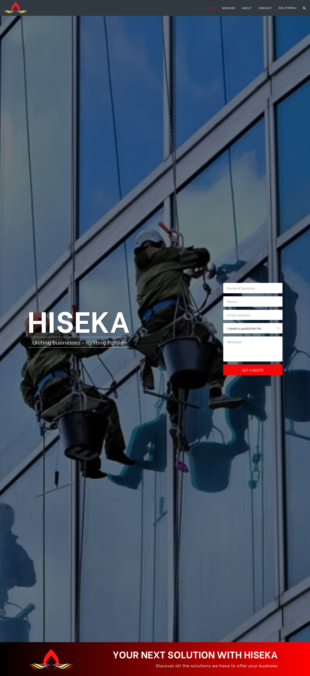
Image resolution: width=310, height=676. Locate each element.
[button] (288, 8)
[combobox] (253, 328)
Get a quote (253, 369)
